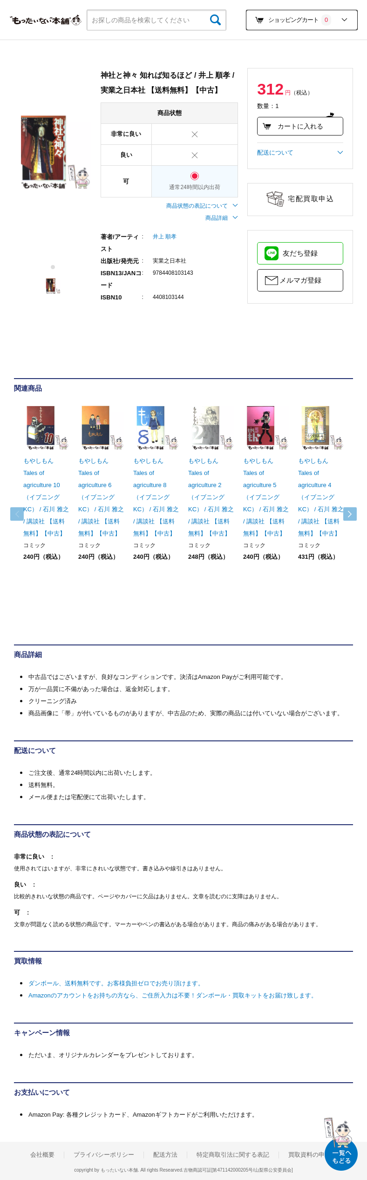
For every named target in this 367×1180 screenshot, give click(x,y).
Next (343, 514)
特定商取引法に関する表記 (233, 1155)
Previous (23, 514)
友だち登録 (300, 253)
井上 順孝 (165, 236)
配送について (300, 153)
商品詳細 (221, 218)
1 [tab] (53, 267)
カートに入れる (292, 126)
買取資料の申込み (312, 1155)
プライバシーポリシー (104, 1155)
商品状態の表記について (202, 206)
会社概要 (42, 1155)
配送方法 (165, 1155)
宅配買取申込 (311, 199)
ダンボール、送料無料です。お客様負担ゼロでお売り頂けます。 (116, 983)
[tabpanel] (52, 152)
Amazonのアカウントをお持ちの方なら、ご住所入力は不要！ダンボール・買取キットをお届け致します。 (172, 995)
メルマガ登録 (300, 280)
